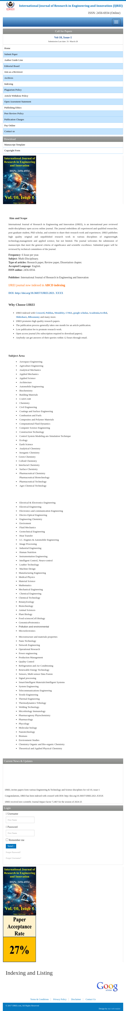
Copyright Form (12, 150)
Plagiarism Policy (13, 89)
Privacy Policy (59, 999)
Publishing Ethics (12, 107)
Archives (8, 77)
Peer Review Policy (14, 113)
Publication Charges (14, 119)
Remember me (15, 839)
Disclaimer (76, 999)
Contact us (9, 131)
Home (7, 48)
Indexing (8, 83)
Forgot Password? (13, 852)
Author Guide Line (13, 60)
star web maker (114, 1008)
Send (11, 846)
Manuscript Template (14, 144)
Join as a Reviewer (13, 71)
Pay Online (9, 125)
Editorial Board (12, 66)
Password (11, 827)
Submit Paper (10, 54)
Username (12, 813)
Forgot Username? (13, 858)
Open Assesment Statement (17, 101)
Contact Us (91, 999)
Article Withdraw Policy (16, 95)
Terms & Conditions (39, 999)
